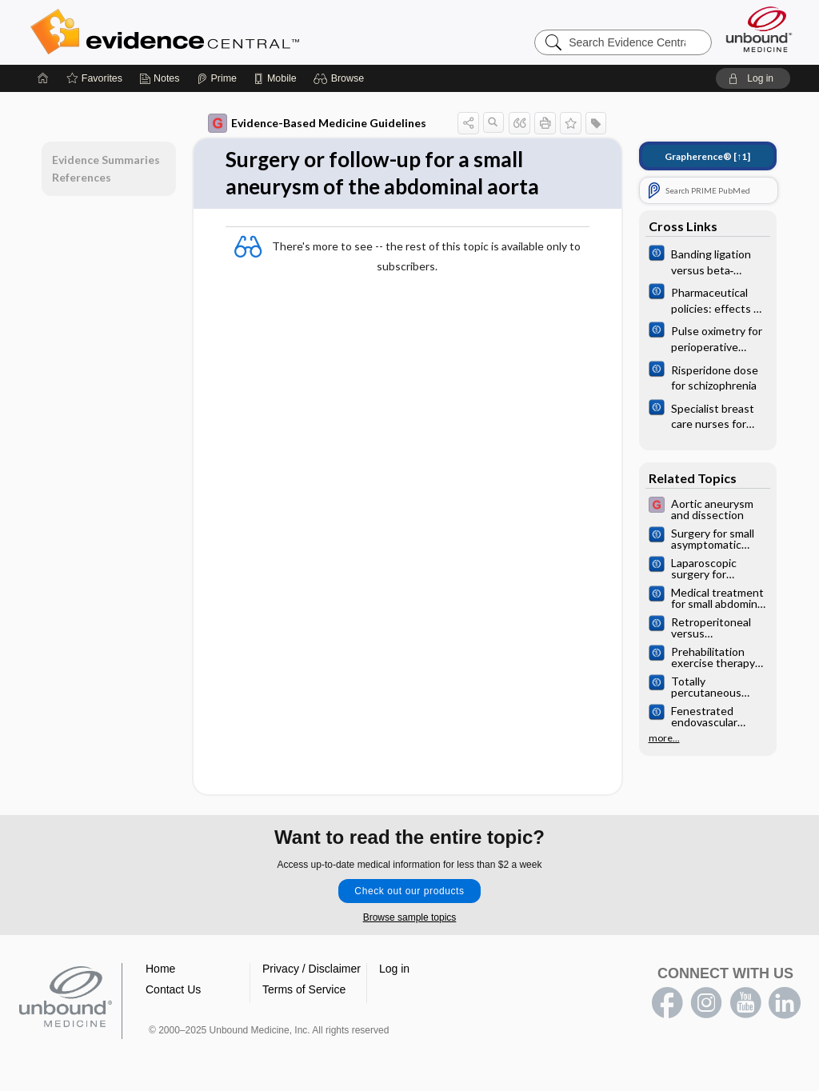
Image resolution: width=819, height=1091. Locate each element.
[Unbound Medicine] (759, 29)
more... (664, 738)
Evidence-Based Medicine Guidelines (317, 123)
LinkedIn (785, 1003)
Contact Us (173, 989)
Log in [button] (394, 968)
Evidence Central (229, 32)
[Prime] (217, 78)
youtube (745, 1003)
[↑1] (707, 156)
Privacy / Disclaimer (311, 968)
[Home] (43, 78)
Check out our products (409, 891)
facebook (667, 1003)
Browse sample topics (410, 917)
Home (160, 968)
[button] (341, 78)
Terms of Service (304, 989)
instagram (706, 1003)
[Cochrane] (708, 261)
